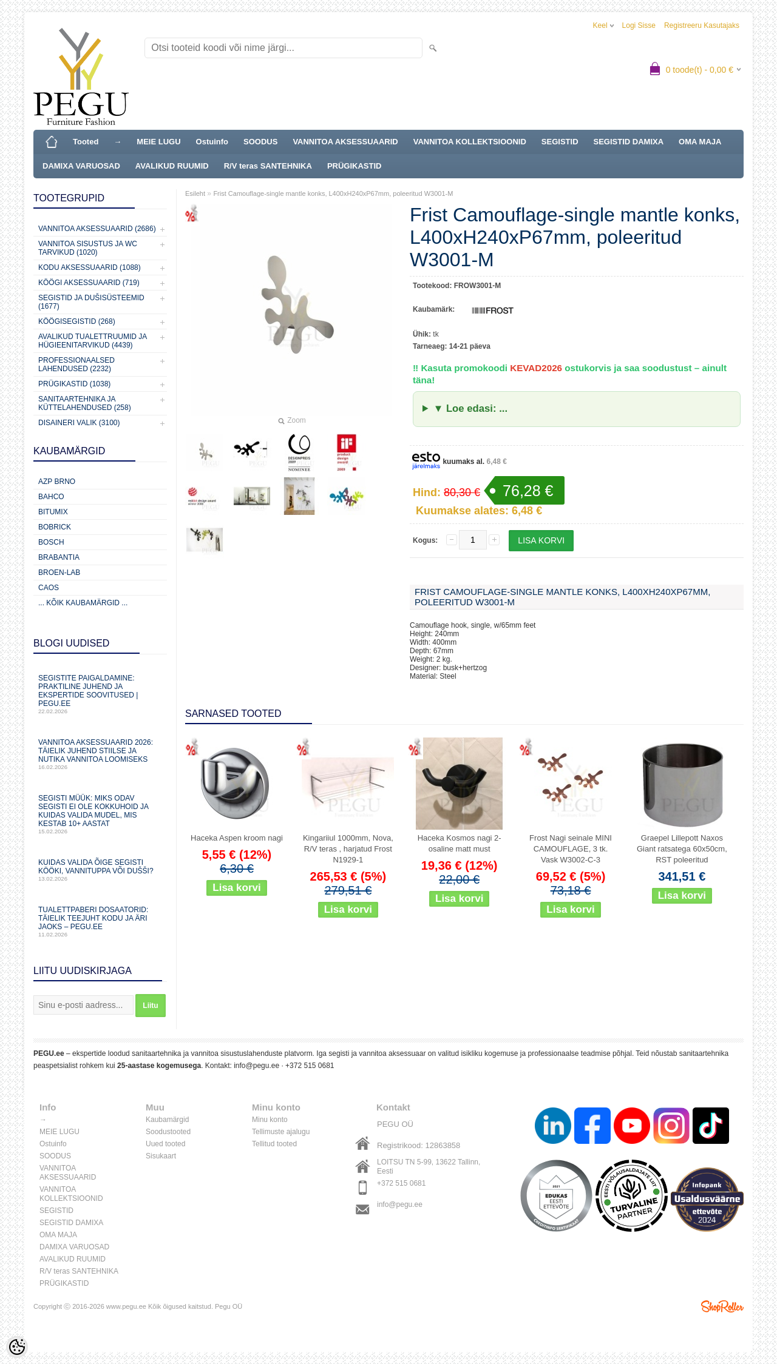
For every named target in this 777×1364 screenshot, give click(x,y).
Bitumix (53, 512)
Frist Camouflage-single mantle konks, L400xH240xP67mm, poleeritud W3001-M (333, 193)
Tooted (85, 141)
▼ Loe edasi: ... (470, 408)
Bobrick (54, 527)
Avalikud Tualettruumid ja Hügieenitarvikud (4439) (92, 340)
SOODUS (260, 141)
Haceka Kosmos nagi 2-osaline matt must (459, 843)
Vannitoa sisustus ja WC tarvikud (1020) (87, 248)
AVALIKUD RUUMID (172, 165)
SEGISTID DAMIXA (629, 141)
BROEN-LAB (59, 572)
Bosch (51, 542)
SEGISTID (560, 141)
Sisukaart (161, 1156)
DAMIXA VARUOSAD (81, 165)
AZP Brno (56, 481)
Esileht (195, 193)
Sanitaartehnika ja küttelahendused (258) (84, 403)
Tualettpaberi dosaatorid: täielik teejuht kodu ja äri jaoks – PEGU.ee (100, 921)
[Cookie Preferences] (17, 1347)
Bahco (51, 496)
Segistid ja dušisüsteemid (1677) (91, 302)
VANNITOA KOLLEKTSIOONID (469, 141)
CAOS (48, 587)
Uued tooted (165, 1144)
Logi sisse (639, 25)
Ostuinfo (212, 141)
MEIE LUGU (158, 141)
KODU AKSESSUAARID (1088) (89, 267)
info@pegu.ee (256, 1065)
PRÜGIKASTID (354, 165)
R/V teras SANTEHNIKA (268, 165)
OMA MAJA (700, 141)
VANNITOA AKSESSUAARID (345, 141)
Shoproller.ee (722, 1306)
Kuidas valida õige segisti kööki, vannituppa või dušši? (100, 870)
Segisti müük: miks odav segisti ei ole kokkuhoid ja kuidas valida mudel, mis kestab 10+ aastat (100, 814)
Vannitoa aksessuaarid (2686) (97, 228)
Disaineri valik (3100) (79, 422)
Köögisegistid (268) (76, 321)
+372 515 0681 (309, 1065)
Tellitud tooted (274, 1144)
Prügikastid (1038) (74, 384)
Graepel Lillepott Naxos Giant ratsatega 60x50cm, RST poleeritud (682, 848)
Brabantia (59, 557)
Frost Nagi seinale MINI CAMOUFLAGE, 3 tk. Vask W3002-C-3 (570, 848)
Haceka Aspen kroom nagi (237, 837)
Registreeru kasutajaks (701, 25)
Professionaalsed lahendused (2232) (76, 364)
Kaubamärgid (167, 1119)
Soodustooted (168, 1131)
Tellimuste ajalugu (281, 1131)
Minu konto (270, 1119)
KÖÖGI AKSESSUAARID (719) (89, 282)
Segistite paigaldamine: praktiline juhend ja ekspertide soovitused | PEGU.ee (100, 694)
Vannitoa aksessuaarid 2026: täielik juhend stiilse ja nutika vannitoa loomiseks (100, 754)
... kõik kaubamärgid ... (82, 603)
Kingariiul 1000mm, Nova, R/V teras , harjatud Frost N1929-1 (348, 848)
